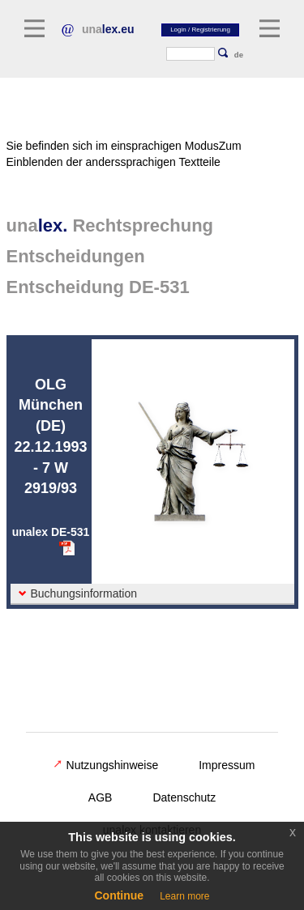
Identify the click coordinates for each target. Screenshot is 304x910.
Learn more (184, 896)
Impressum (227, 765)
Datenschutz (184, 797)
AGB (100, 797)
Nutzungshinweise (106, 765)
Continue (118, 895)
